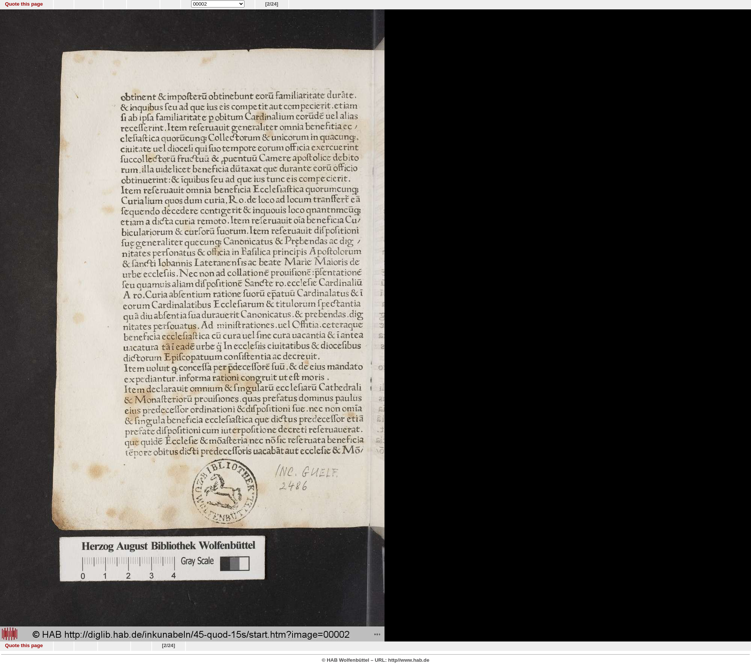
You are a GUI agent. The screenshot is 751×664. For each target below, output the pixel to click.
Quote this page (24, 4)
